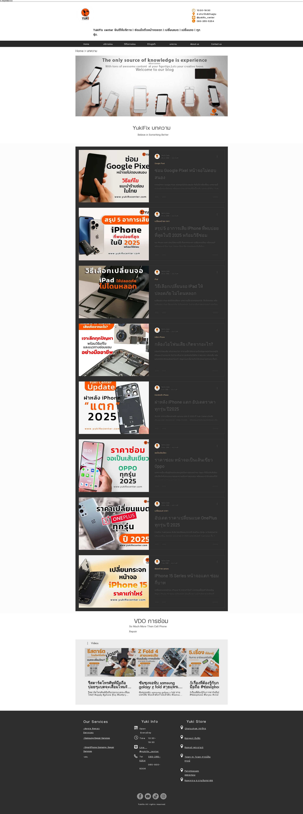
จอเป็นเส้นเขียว (160, 453)
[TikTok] (156, 796)
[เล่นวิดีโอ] (110, 662)
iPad (156, 279)
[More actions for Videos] (92, 643)
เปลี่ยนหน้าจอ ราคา (162, 221)
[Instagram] (163, 796)
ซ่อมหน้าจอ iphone (162, 568)
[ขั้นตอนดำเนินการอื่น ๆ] (218, 156)
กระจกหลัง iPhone (161, 395)
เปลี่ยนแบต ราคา (161, 511)
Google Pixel (160, 163)
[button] (92, 643)
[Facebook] (140, 796)
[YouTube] (148, 796)
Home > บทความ (86, 51)
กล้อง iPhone (160, 337)
